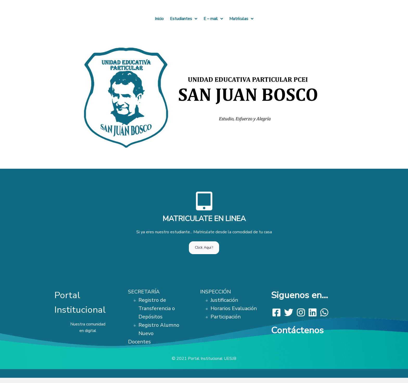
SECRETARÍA (144, 291)
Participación (226, 316)
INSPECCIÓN (215, 291)
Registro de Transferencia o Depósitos (156, 308)
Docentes (139, 341)
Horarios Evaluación (234, 308)
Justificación (224, 300)
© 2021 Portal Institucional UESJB (204, 358)
